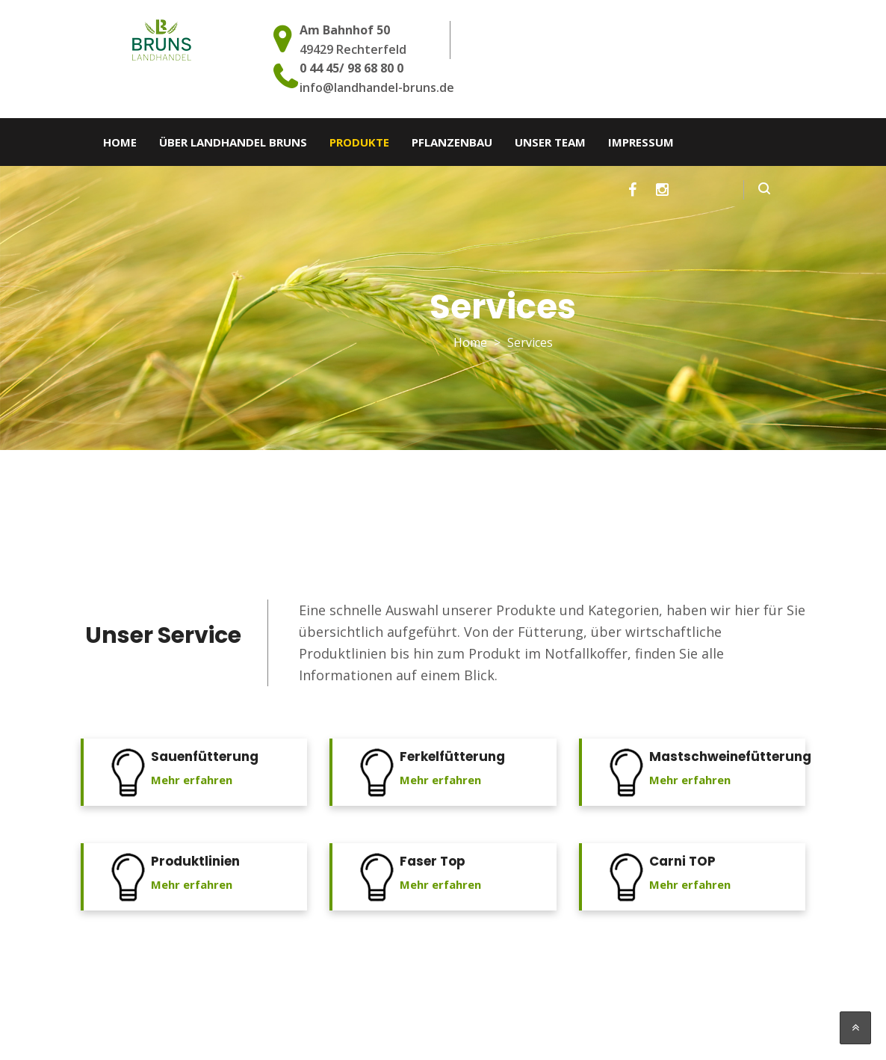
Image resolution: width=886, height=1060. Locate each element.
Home (120, 142)
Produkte (359, 142)
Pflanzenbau (452, 142)
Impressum (641, 142)
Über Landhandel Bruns (233, 142)
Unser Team (550, 142)
